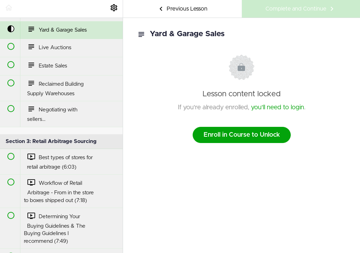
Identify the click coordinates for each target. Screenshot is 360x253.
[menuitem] (114, 9)
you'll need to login (277, 107)
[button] (9, 9)
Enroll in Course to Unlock (242, 135)
